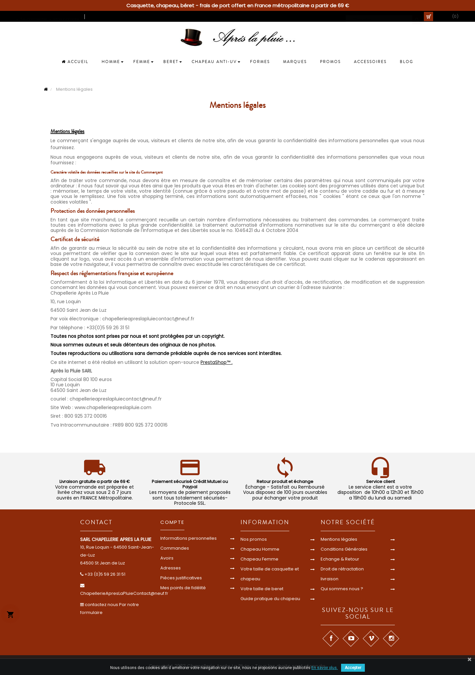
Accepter (353, 667)
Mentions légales (339, 539)
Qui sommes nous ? (342, 589)
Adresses (170, 568)
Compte (172, 522)
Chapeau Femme (259, 559)
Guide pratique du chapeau (270, 598)
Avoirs (167, 558)
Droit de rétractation (342, 569)
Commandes (174, 548)
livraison (329, 579)
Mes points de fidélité (183, 588)
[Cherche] (384, 16)
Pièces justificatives (181, 578)
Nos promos (253, 539)
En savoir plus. (324, 667)
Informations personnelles (188, 538)
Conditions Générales (344, 549)
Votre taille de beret (261, 589)
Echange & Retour (340, 559)
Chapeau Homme (259, 549)
